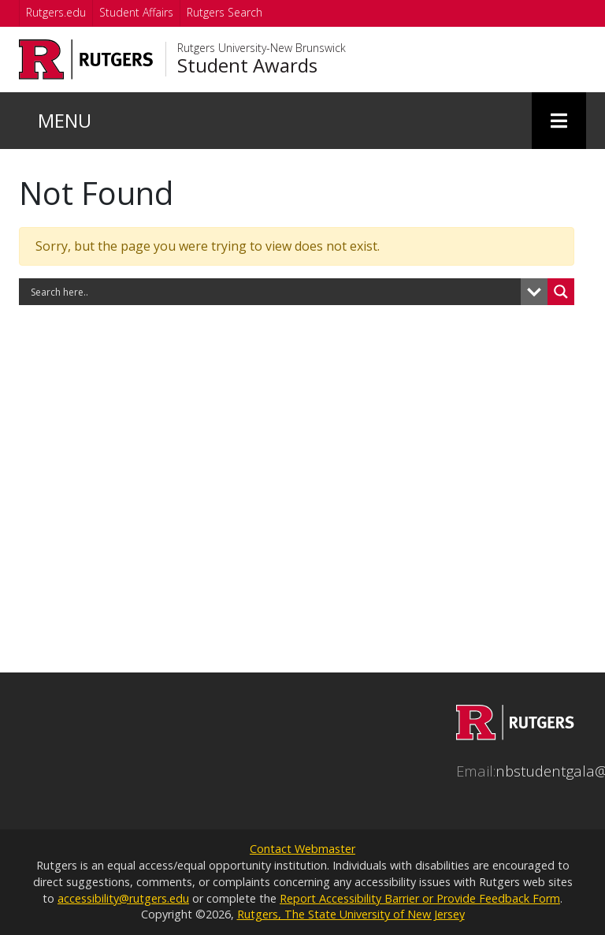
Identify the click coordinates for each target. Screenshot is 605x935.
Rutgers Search (224, 12)
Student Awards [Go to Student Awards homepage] (247, 65)
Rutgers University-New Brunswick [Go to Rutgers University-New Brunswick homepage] (261, 48)
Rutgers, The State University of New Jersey (351, 914)
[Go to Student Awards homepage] (515, 734)
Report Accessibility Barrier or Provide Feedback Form (420, 898)
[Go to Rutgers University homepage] (86, 59)
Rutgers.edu (56, 12)
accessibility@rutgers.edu (123, 898)
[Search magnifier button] (560, 291)
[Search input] (274, 291)
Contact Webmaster (302, 848)
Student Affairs (136, 12)
